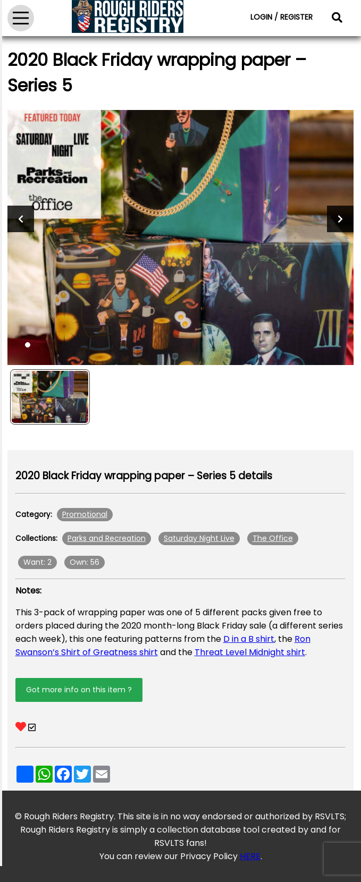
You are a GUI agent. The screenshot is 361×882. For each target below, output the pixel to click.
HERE (250, 856)
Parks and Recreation (107, 538)
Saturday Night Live (199, 538)
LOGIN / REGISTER (281, 17)
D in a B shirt (248, 639)
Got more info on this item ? (79, 689)
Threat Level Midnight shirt (250, 652)
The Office (273, 538)
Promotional (84, 514)
